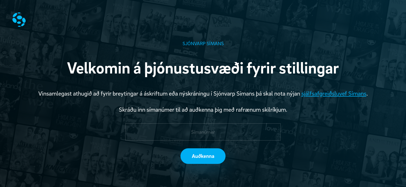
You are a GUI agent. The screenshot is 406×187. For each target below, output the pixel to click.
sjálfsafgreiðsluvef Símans (333, 93)
